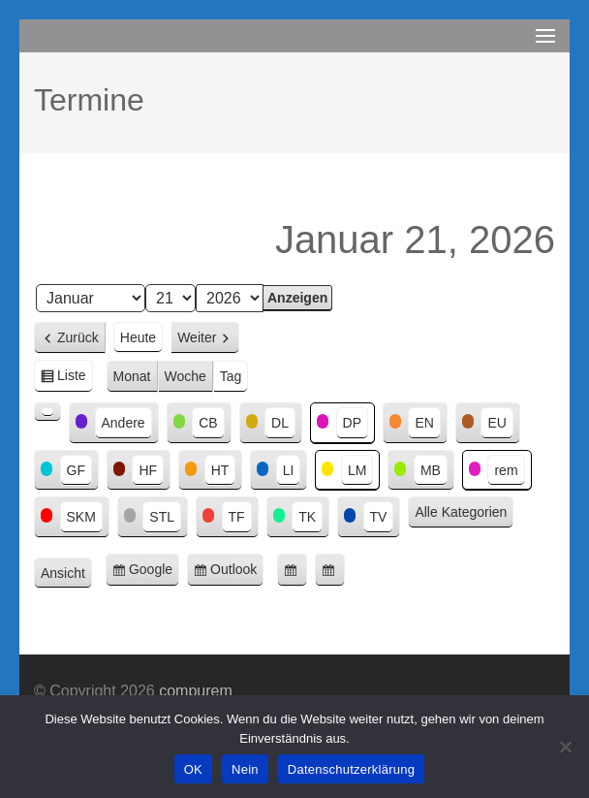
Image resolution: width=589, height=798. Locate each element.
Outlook (237, 573)
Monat (132, 376)
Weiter (196, 337)
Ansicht (66, 574)
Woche (185, 376)
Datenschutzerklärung (351, 769)
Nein (245, 769)
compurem (195, 691)
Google (154, 573)
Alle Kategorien (461, 512)
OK (193, 769)
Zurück (78, 337)
